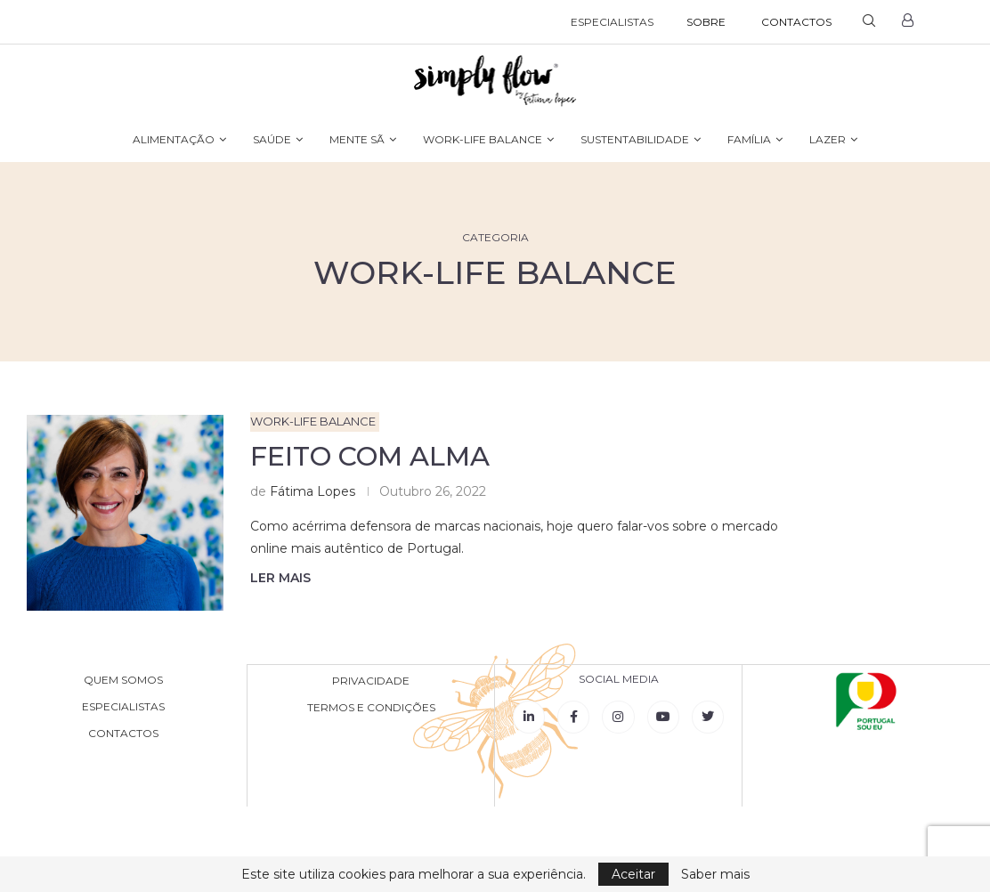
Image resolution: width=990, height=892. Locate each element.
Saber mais (715, 874)
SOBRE (706, 21)
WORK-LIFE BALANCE (482, 139)
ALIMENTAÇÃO (174, 139)
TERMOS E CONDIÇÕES (371, 706)
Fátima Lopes (312, 491)
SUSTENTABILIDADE (634, 139)
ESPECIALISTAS (612, 21)
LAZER (827, 139)
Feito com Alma (370, 456)
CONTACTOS (796, 21)
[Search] (869, 22)
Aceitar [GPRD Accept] (633, 874)
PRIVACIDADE (371, 680)
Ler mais (280, 578)
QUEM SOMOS (123, 680)
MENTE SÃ (357, 139)
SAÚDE (272, 139)
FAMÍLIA (749, 139)
